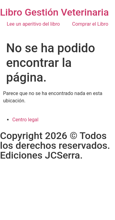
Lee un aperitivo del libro (33, 24)
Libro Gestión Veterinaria (54, 12)
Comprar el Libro (90, 24)
